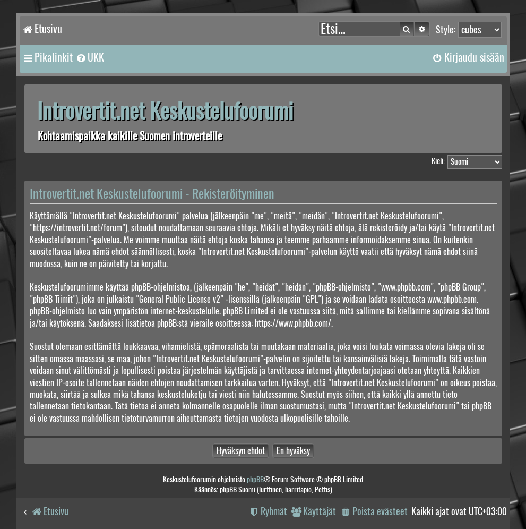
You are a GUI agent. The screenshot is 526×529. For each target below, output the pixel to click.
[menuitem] (89, 57)
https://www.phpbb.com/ (293, 323)
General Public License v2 (179, 299)
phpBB (255, 479)
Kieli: (438, 161)
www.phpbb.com (452, 299)
